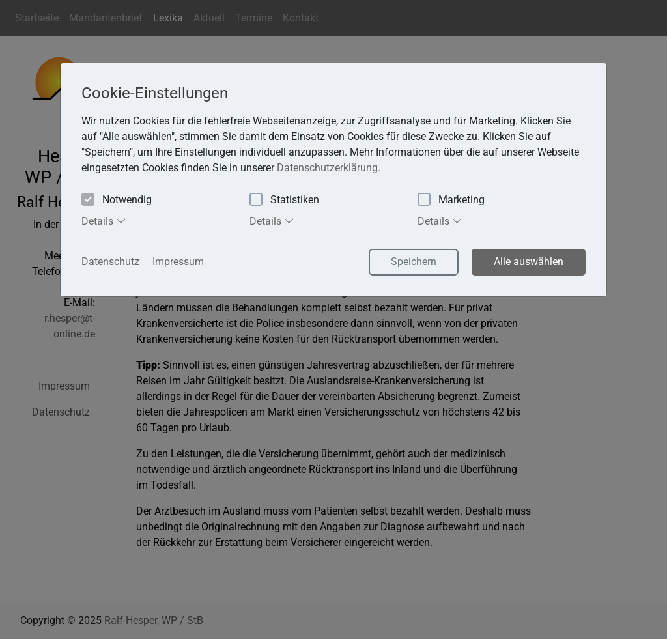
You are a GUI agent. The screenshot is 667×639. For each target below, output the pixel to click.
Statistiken (284, 200)
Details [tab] (103, 220)
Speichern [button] (413, 261)
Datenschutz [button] (110, 261)
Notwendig (116, 200)
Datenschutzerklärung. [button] (328, 168)
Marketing (451, 200)
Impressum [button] (178, 261)
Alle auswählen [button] (528, 261)
